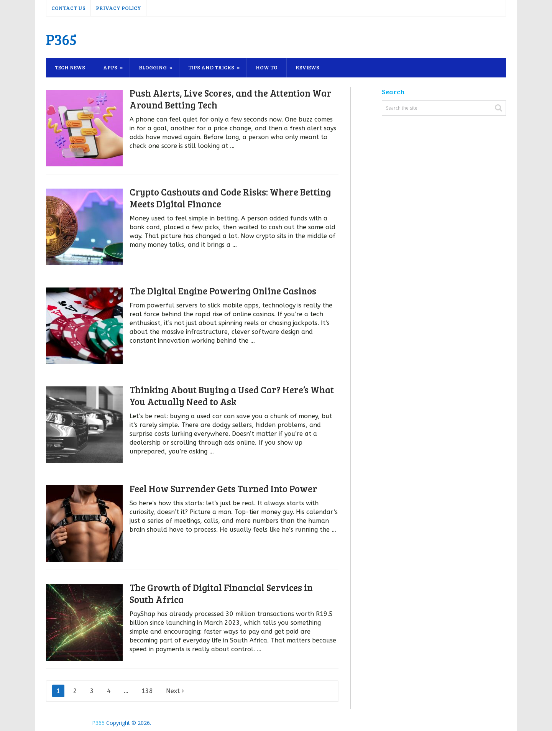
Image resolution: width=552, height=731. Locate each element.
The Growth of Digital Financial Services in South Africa (221, 593)
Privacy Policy (118, 7)
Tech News (70, 67)
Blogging (153, 67)
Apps (110, 67)
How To (267, 67)
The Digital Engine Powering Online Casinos (223, 290)
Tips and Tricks (211, 67)
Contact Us (68, 7)
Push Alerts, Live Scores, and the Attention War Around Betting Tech (230, 99)
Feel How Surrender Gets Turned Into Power (223, 488)
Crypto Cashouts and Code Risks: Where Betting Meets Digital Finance (230, 198)
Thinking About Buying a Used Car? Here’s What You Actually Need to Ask (232, 395)
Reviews (307, 67)
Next (175, 691)
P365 (61, 39)
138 (147, 691)
